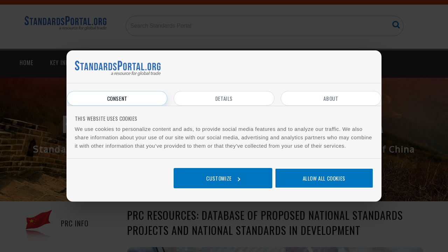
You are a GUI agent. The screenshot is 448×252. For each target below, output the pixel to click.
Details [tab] (224, 98)
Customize (223, 178)
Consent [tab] (117, 98)
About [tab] (330, 98)
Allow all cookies (324, 178)
